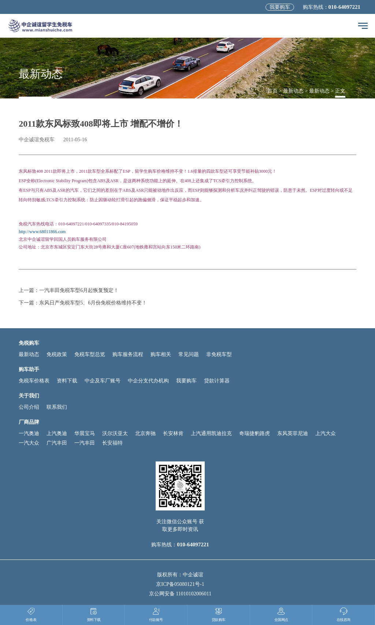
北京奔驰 (145, 433)
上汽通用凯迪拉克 (211, 433)
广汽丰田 (57, 443)
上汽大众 (325, 433)
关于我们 (29, 395)
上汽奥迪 (57, 433)
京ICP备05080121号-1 (180, 584)
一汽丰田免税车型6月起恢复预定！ (79, 290)
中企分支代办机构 (148, 380)
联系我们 (57, 407)
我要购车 (280, 7)
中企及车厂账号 (102, 380)
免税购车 (29, 343)
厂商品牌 (29, 422)
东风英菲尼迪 (292, 433)
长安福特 (112, 443)
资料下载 (67, 380)
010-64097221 (344, 7)
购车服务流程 (127, 354)
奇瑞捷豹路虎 (254, 433)
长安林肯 (173, 433)
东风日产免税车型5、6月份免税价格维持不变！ (93, 303)
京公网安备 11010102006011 (180, 593)
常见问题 (188, 354)
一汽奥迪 (29, 433)
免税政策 (57, 354)
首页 (272, 91)
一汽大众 (29, 443)
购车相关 (161, 354)
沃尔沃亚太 (115, 433)
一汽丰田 (84, 443)
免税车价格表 (34, 380)
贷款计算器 (217, 380)
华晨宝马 (84, 433)
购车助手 (29, 369)
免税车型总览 (89, 354)
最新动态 (293, 91)
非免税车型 (219, 354)
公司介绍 (29, 407)
